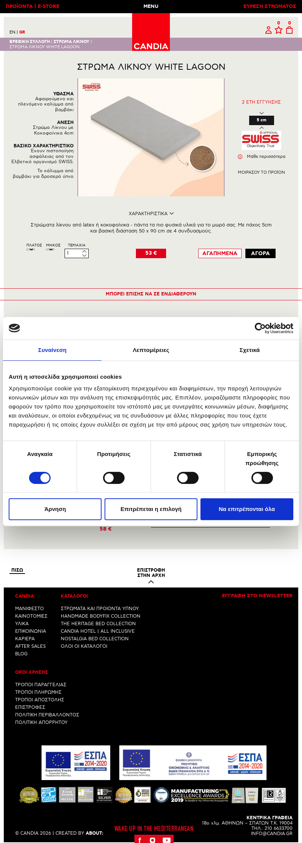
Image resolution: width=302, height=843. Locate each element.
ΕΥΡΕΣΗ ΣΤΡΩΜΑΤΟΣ (269, 6)
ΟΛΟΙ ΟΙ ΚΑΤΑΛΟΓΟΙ (84, 646)
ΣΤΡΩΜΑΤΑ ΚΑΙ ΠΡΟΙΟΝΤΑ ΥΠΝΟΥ (100, 608)
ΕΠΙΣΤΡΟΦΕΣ (30, 707)
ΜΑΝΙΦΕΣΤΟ (29, 608)
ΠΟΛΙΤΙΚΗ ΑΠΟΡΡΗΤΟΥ (41, 722)
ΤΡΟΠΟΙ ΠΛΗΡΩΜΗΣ (38, 692)
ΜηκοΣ (53, 245)
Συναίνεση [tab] (52, 350)
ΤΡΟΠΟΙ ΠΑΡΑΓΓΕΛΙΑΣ (40, 684)
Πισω (17, 570)
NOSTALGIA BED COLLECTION (95, 638)
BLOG (21, 654)
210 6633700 (279, 828)
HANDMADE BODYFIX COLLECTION (100, 616)
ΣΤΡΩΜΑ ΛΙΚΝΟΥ (71, 41)
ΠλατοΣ (34, 245)
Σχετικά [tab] (250, 350)
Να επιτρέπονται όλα (247, 509)
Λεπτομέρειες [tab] (151, 350)
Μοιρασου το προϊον (261, 172)
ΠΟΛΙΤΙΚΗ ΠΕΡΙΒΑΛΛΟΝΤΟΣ (47, 715)
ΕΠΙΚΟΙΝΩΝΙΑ (30, 631)
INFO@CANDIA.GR (272, 834)
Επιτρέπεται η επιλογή (151, 509)
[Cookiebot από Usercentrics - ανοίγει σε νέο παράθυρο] (260, 328)
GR (22, 32)
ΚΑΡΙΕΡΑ (25, 638)
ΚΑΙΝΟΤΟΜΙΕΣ (31, 616)
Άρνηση (55, 509)
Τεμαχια (77, 245)
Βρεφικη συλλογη (29, 41)
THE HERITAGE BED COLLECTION (98, 623)
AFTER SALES (30, 646)
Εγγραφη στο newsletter (257, 596)
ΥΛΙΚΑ (22, 623)
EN (13, 32)
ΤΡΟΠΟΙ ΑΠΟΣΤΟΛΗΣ (39, 700)
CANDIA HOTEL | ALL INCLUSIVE (98, 631)
